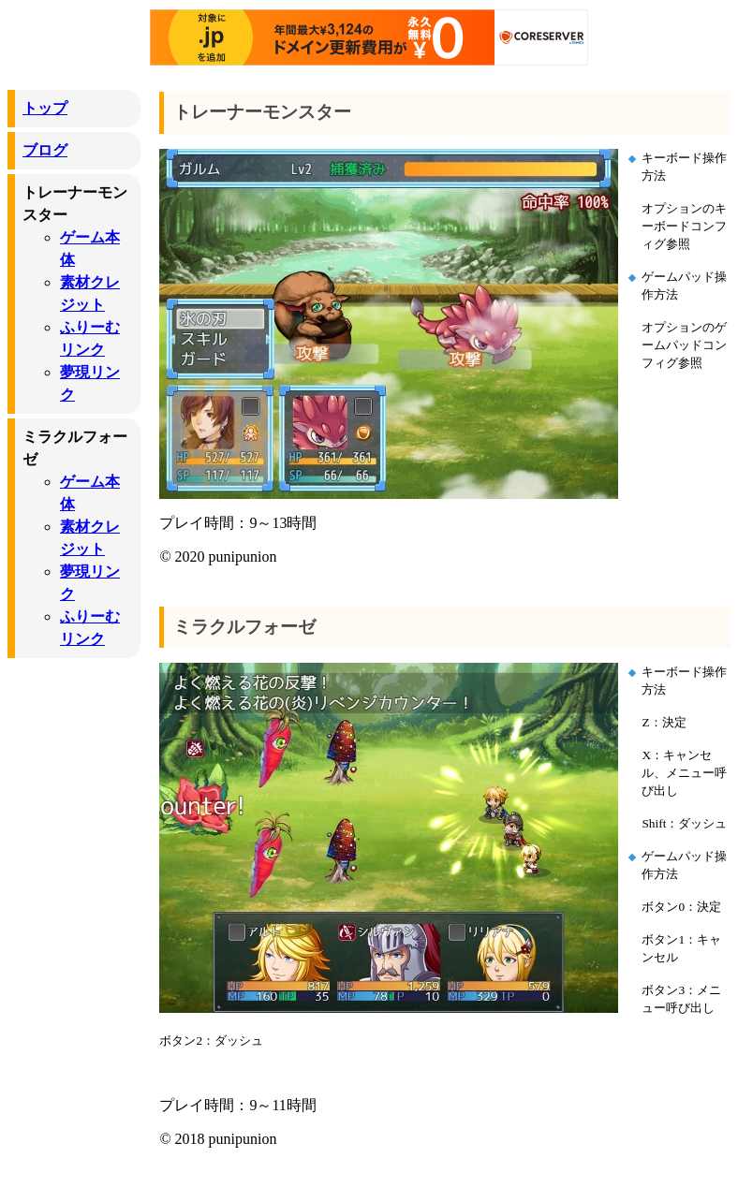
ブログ (44, 150)
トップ (44, 108)
